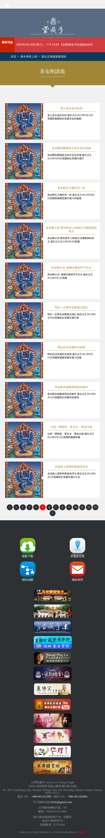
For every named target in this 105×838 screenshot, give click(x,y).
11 (82, 507)
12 (89, 507)
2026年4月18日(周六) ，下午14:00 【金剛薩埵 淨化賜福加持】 (55, 44)
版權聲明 (81, 832)
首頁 (13, 56)
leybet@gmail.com (61, 802)
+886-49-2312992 (41, 796)
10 (75, 507)
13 (95, 507)
